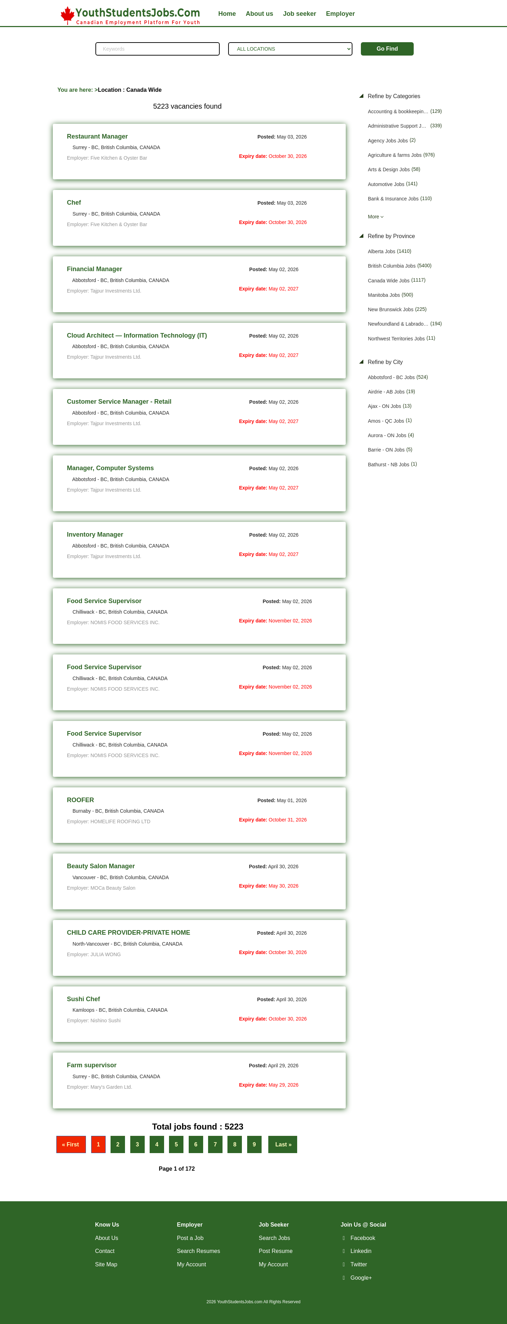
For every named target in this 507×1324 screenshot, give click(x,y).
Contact (104, 1251)
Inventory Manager (95, 534)
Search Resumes (198, 1251)
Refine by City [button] (384, 362)
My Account (191, 1264)
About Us (106, 1238)
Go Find (387, 49)
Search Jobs (274, 1238)
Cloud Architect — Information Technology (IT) (137, 335)
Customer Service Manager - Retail (119, 401)
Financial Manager (94, 269)
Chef (74, 202)
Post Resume (276, 1251)
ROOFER (80, 800)
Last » (283, 1144)
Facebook (363, 1238)
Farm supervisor (92, 1065)
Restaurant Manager (97, 136)
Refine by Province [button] (390, 236)
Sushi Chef (83, 999)
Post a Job (190, 1238)
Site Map (106, 1264)
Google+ (361, 1278)
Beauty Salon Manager (101, 866)
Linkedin (361, 1251)
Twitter (359, 1264)
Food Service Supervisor (104, 601)
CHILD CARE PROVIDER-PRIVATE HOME (128, 932)
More (373, 216)
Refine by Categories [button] (393, 96)
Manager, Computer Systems (110, 468)
